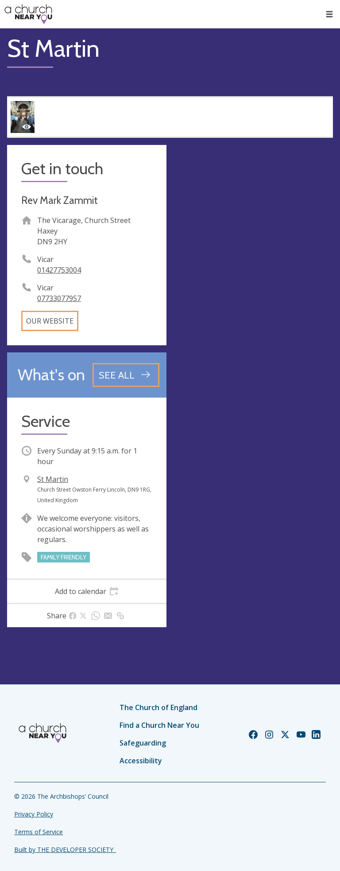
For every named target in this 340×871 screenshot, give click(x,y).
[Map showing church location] (253, 225)
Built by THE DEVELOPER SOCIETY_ (65, 849)
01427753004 (59, 270)
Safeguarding (143, 743)
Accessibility (141, 761)
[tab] (86, 591)
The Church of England (158, 707)
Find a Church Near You (159, 725)
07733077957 (59, 298)
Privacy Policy (33, 814)
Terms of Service (38, 832)
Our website (49, 321)
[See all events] (126, 375)
